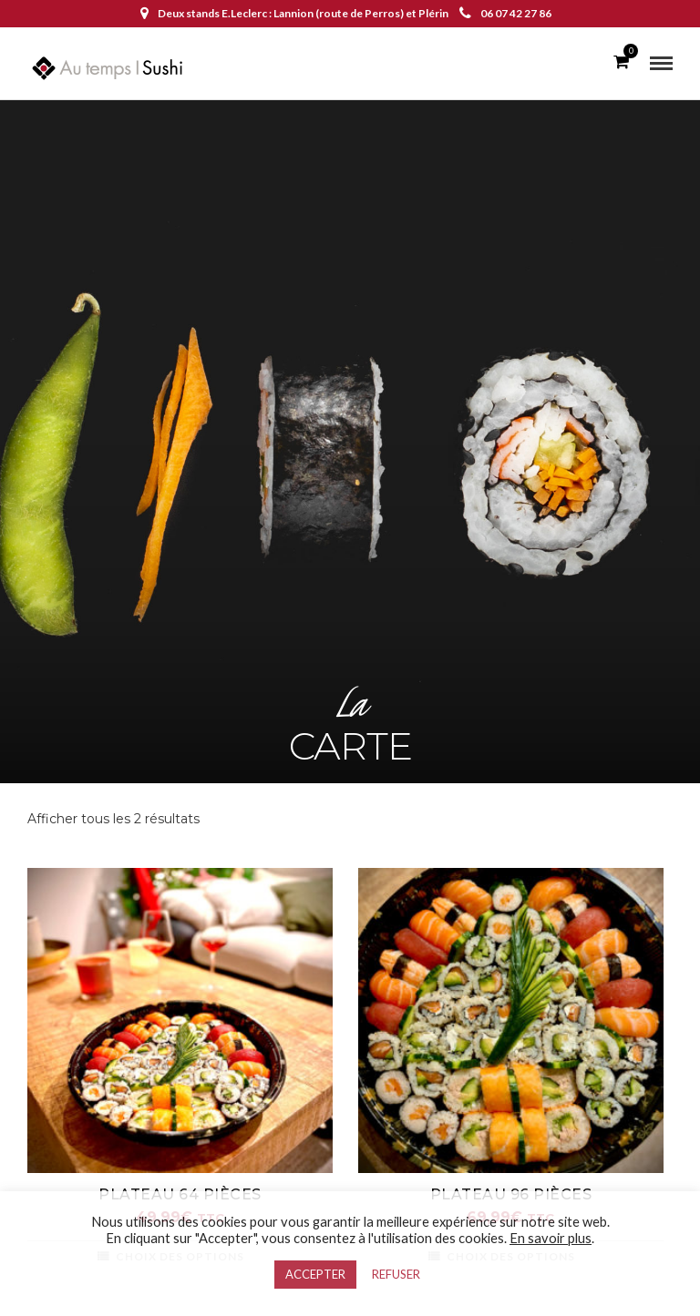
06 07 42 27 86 (505, 13)
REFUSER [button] (396, 1274)
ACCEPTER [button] (315, 1274)
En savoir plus (551, 1238)
